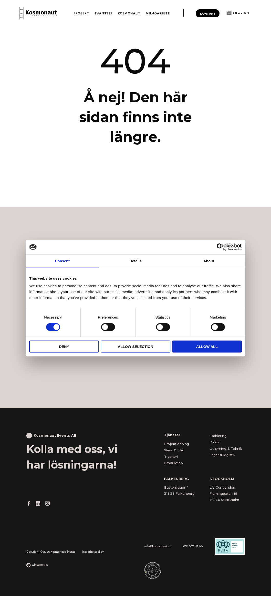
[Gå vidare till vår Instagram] (47, 504)
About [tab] (208, 261)
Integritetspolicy (93, 551)
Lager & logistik (222, 455)
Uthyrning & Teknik (225, 448)
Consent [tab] (62, 261)
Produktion (173, 463)
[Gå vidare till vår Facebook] (28, 504)
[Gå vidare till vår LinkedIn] (38, 504)
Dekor (214, 442)
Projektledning (176, 444)
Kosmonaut (129, 13)
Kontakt (208, 13)
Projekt (81, 13)
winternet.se (40, 564)
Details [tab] (135, 261)
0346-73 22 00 (193, 546)
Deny (64, 346)
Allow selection (135, 346)
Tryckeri (171, 456)
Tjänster (103, 13)
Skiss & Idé (173, 450)
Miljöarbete (158, 13)
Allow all (207, 346)
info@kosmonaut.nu (157, 546)
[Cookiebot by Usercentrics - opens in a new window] (220, 247)
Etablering (218, 436)
